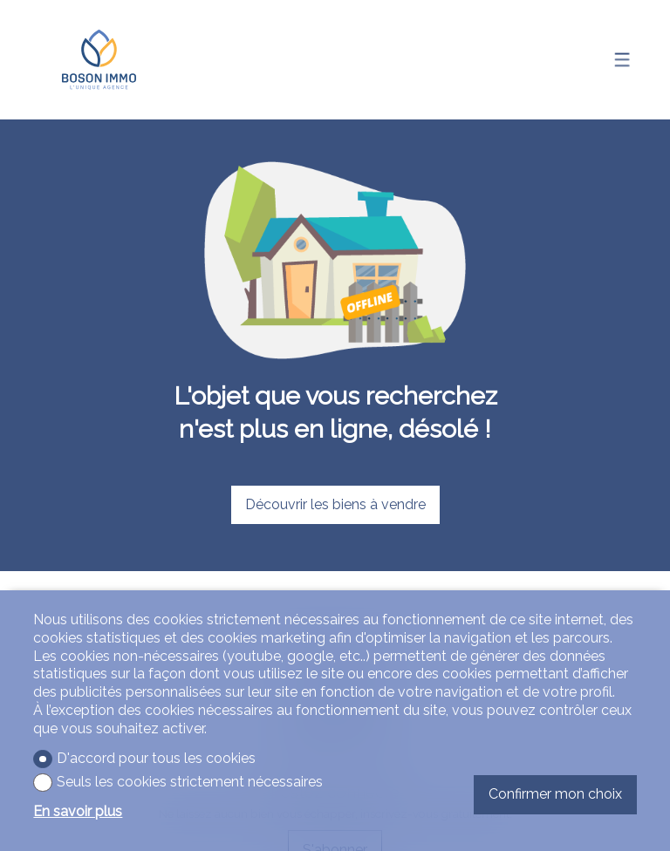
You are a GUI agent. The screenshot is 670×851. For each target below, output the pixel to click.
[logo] (98, 60)
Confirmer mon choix (555, 794)
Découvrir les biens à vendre (335, 504)
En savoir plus (77, 811)
